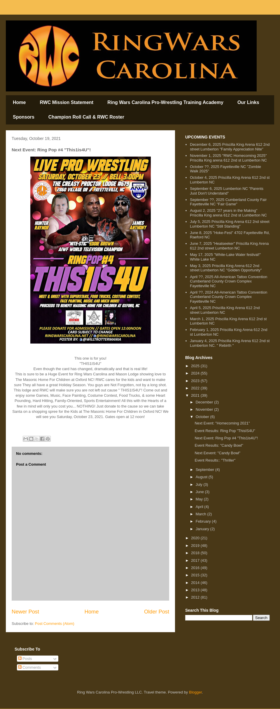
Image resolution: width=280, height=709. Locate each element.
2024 (196, 373)
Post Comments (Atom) (54, 623)
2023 (196, 381)
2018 (196, 553)
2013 (196, 590)
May (200, 499)
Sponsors (23, 117)
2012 (196, 597)
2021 (196, 395)
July (200, 484)
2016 (196, 568)
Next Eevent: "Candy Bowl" (217, 453)
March (201, 514)
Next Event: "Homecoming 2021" (222, 423)
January (203, 529)
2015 (196, 575)
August (202, 477)
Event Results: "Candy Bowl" (219, 445)
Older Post (156, 612)
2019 (196, 545)
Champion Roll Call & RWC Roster (86, 117)
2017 (196, 560)
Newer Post (25, 612)
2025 (196, 366)
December (205, 402)
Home (19, 102)
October (203, 417)
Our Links (248, 102)
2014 (196, 582)
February (204, 521)
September (205, 469)
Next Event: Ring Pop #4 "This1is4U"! (226, 438)
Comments (29, 667)
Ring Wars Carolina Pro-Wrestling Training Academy (165, 102)
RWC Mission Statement (66, 102)
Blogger (195, 692)
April (200, 507)
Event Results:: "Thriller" (215, 460)
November (205, 409)
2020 (196, 538)
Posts (25, 658)
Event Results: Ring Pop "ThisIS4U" (225, 431)
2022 (196, 388)
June (200, 492)
